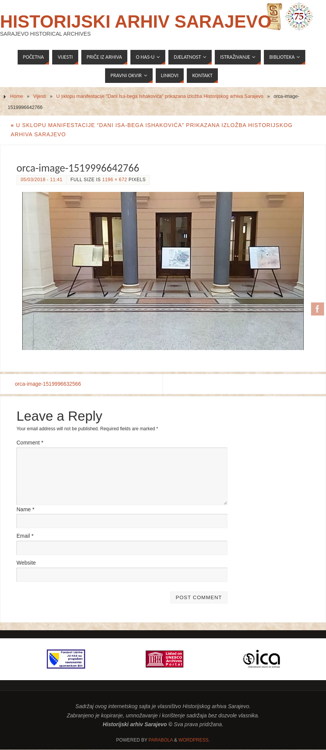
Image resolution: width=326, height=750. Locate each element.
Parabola (160, 740)
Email (24, 536)
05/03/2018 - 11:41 (42, 179)
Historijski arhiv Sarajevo (136, 21)
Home (16, 96)
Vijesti (39, 96)
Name (25, 509)
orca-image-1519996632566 (50, 384)
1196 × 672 (114, 179)
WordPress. (194, 740)
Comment (29, 442)
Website (26, 563)
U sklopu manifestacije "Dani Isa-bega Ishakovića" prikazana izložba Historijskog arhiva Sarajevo (159, 96)
